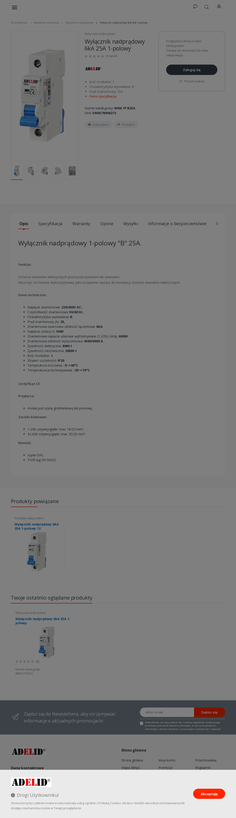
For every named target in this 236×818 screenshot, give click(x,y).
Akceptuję (209, 794)
